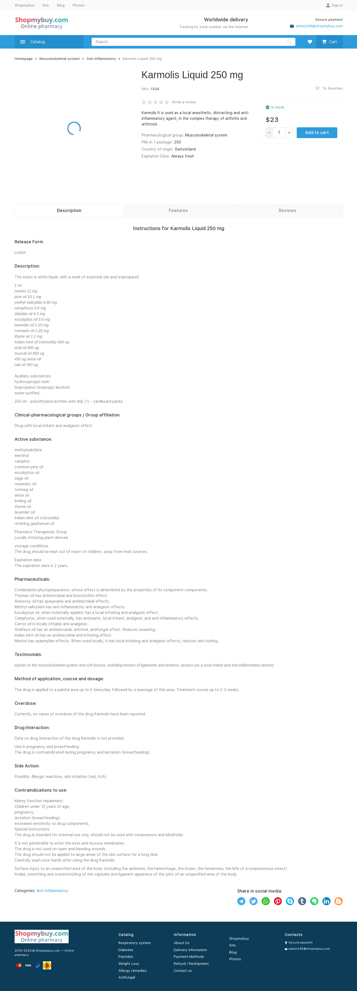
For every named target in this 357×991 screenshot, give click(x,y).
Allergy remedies (132, 971)
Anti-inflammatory (101, 59)
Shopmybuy (24, 5)
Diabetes (125, 950)
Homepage (24, 59)
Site (45, 5)
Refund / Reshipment (191, 964)
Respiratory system (134, 943)
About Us (181, 943)
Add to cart (317, 132)
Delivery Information (190, 950)
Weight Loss (128, 964)
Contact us (183, 971)
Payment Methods (189, 957)
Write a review (184, 102)
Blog (61, 5)
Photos (79, 5)
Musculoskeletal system (59, 59)
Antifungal (126, 977)
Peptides (125, 957)
